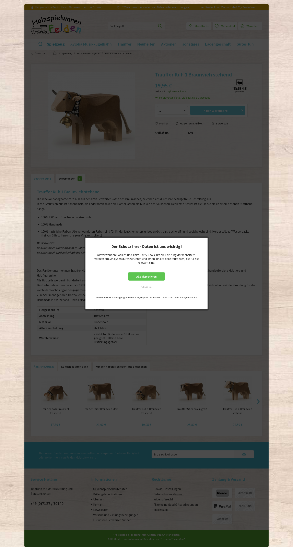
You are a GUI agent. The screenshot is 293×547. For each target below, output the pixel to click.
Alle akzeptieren (146, 276)
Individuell (146, 287)
